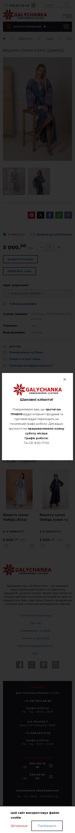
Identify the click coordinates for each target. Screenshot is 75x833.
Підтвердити (47, 826)
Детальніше (19, 826)
